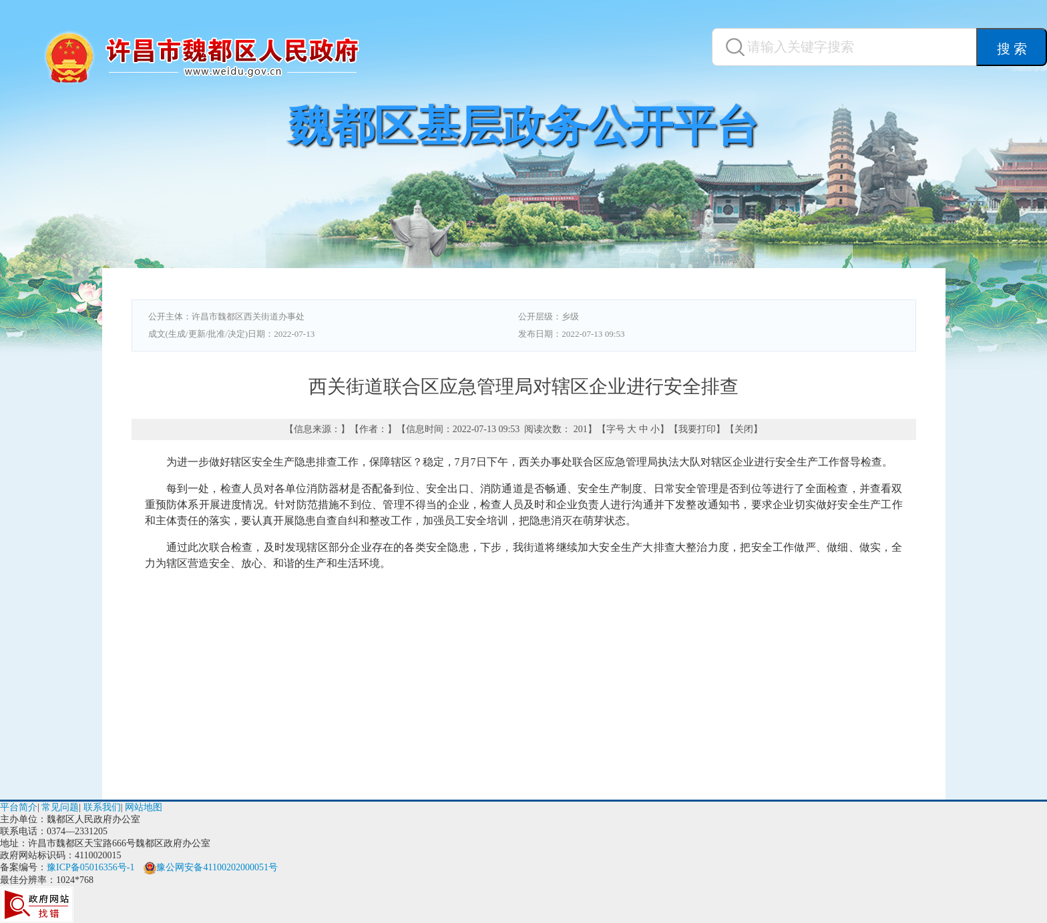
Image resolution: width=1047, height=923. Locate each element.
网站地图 (143, 807)
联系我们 (102, 807)
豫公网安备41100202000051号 (210, 867)
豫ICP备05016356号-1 (90, 867)
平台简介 (18, 807)
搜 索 (1012, 48)
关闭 (744, 429)
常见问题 (60, 807)
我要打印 (697, 429)
